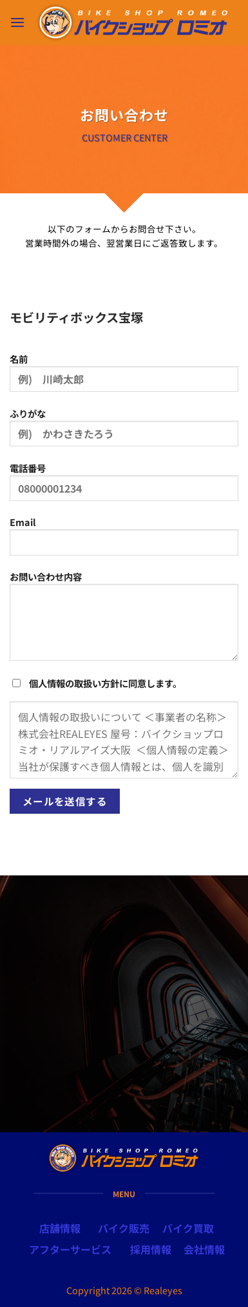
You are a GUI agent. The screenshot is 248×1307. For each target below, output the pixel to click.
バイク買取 (188, 1228)
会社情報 (204, 1249)
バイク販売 (123, 1228)
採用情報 (150, 1249)
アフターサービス (70, 1249)
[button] (17, 22)
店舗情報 (60, 1228)
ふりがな (124, 432)
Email (124, 540)
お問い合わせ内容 (124, 620)
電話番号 (124, 486)
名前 (124, 377)
